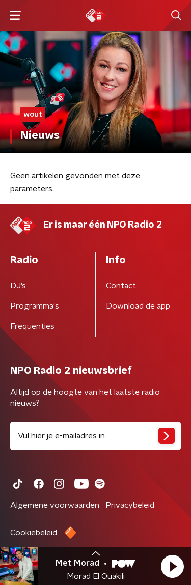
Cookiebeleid (33, 532)
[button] (172, 566)
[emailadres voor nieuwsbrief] (95, 436)
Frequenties (32, 326)
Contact (121, 286)
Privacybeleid (129, 505)
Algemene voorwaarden (54, 505)
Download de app (138, 306)
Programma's (34, 306)
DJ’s (18, 286)
